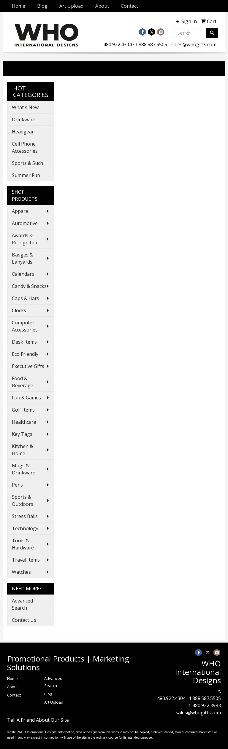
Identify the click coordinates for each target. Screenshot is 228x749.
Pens (17, 485)
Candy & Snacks (29, 286)
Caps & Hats (25, 298)
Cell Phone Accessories (25, 147)
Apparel (20, 211)
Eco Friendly (25, 354)
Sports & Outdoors (22, 500)
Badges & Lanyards (22, 258)
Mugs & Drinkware (23, 469)
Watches (21, 572)
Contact (129, 6)
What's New (25, 107)
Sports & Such (27, 163)
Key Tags (22, 434)
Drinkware (23, 119)
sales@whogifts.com (193, 44)
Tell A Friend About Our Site (38, 720)
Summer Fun (26, 175)
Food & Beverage (22, 382)
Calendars (23, 274)
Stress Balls (25, 516)
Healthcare (24, 422)
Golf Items (23, 410)
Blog (42, 6)
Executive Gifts (28, 366)
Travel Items (26, 560)
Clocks (19, 310)
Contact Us (24, 620)
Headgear (23, 131)
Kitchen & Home (22, 450)
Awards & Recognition (25, 239)
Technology (25, 528)
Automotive (25, 223)
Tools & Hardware (23, 544)
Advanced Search (22, 604)
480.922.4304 (117, 44)
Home (18, 6)
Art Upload (71, 6)
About (102, 6)
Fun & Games (26, 397)
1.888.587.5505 (151, 44)
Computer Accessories (25, 326)
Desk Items (24, 342)
